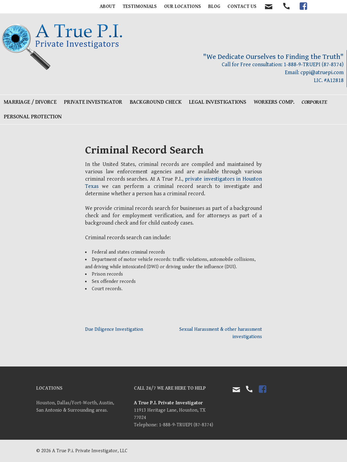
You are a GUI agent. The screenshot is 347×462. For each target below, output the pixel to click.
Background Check (155, 102)
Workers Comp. (274, 102)
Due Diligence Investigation (114, 329)
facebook (303, 11)
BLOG (214, 6)
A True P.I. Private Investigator (168, 403)
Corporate (314, 102)
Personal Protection (33, 117)
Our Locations (182, 6)
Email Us (236, 390)
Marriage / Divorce (30, 102)
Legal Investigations (217, 102)
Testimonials (140, 6)
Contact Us (241, 6)
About (107, 6)
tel (287, 11)
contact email (269, 7)
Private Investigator (93, 102)
